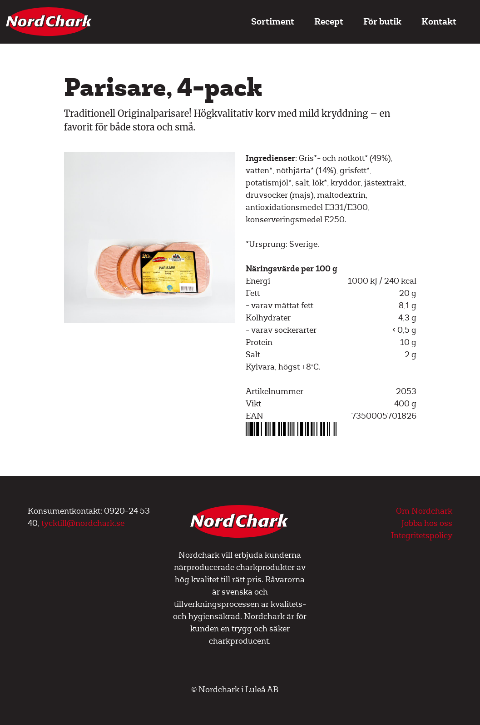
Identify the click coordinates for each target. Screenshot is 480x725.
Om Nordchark (424, 511)
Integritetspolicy (421, 535)
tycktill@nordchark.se (82, 523)
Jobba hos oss (426, 523)
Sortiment (272, 21)
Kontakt (438, 21)
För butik (382, 21)
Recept (328, 21)
